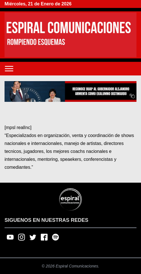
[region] (70, 91)
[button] (70, 91)
